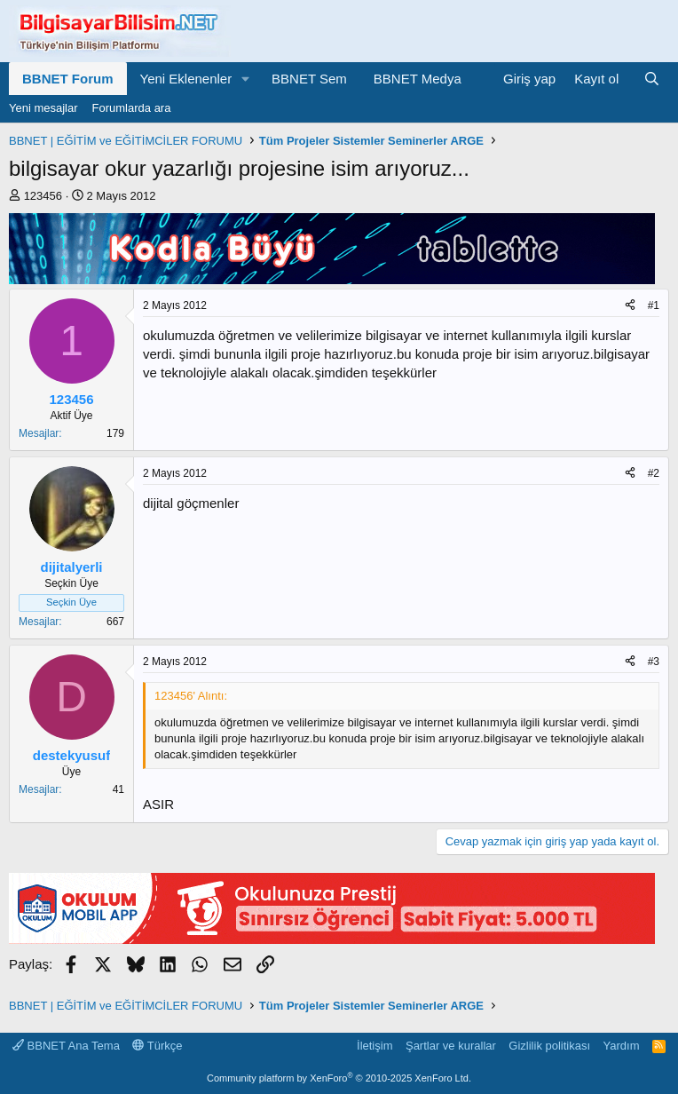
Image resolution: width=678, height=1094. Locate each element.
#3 (653, 661)
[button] (245, 78)
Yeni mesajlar (43, 108)
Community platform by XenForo (339, 1078)
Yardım (621, 1045)
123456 (43, 195)
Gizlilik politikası (549, 1045)
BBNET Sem (309, 78)
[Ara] (652, 78)
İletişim (374, 1045)
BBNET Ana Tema (66, 1045)
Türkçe (157, 1045)
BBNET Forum (68, 78)
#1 (653, 305)
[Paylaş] (630, 306)
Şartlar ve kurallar (451, 1045)
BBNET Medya (417, 78)
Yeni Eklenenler (186, 78)
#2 (653, 473)
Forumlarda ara (131, 108)
